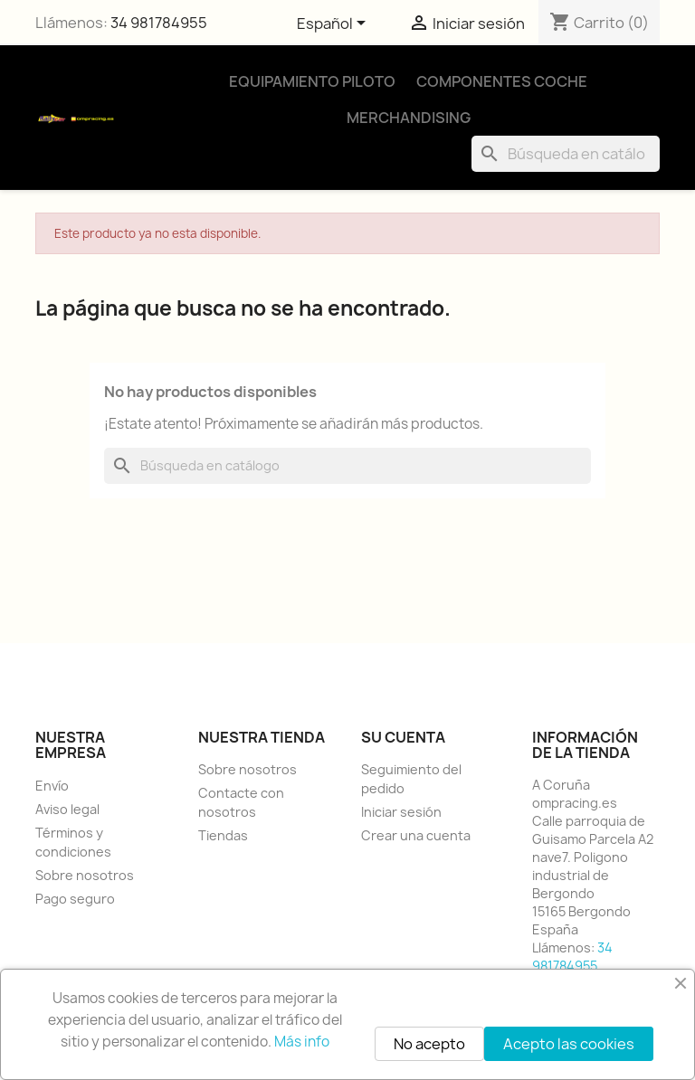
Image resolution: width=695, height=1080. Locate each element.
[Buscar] (565, 154)
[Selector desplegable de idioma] (334, 24)
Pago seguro (75, 898)
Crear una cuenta (416, 835)
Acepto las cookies (568, 1044)
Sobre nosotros (84, 875)
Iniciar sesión (401, 811)
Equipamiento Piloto (312, 81)
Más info (301, 1041)
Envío (52, 785)
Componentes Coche (501, 81)
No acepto (429, 1044)
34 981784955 (158, 23)
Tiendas (223, 835)
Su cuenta (403, 737)
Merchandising (409, 118)
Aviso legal (67, 809)
